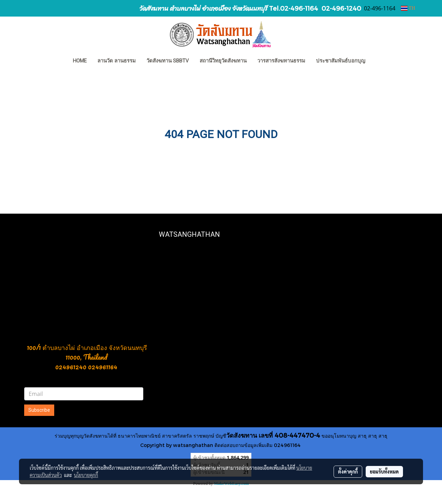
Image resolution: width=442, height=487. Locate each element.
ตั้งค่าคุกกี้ (348, 471)
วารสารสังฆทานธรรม (281, 61)
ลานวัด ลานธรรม (116, 61)
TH (408, 8)
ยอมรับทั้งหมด (384, 471)
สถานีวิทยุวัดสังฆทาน (223, 61)
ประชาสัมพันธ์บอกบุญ (340, 61)
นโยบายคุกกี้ (86, 475)
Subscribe (39, 410)
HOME (80, 61)
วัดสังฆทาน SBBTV (167, 61)
